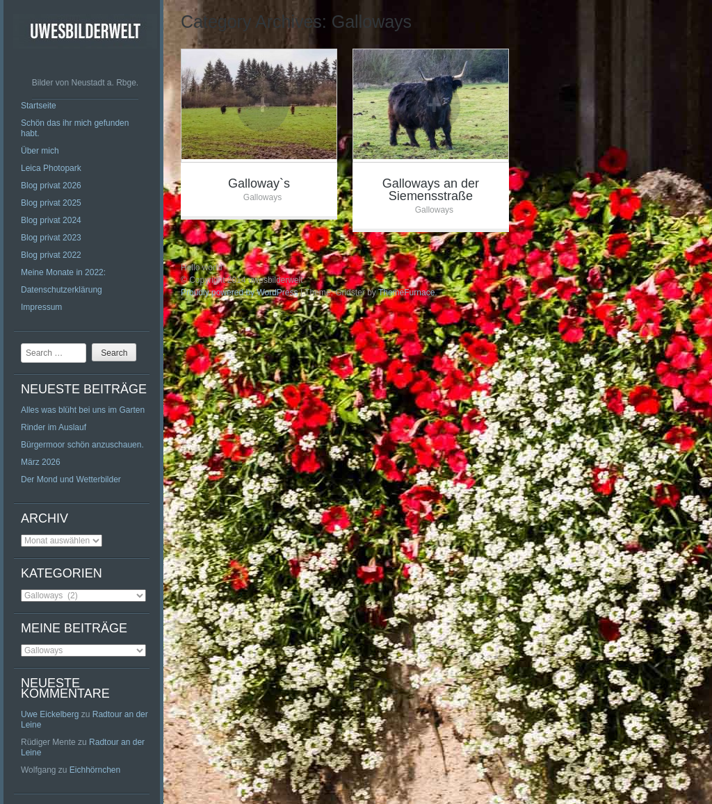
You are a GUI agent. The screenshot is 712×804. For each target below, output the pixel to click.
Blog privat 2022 (51, 255)
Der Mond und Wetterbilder (71, 479)
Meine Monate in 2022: (63, 272)
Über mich (40, 151)
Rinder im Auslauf (53, 427)
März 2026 (40, 462)
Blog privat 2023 (51, 238)
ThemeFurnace (406, 292)
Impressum (41, 307)
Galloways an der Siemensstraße (430, 190)
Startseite (38, 105)
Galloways (262, 197)
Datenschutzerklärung (61, 290)
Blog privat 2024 (51, 220)
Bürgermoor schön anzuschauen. (82, 445)
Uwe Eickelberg (50, 714)
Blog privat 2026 (51, 185)
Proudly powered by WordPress (239, 292)
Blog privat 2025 (51, 203)
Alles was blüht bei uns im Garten (83, 410)
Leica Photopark (51, 168)
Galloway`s (259, 183)
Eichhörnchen (95, 770)
